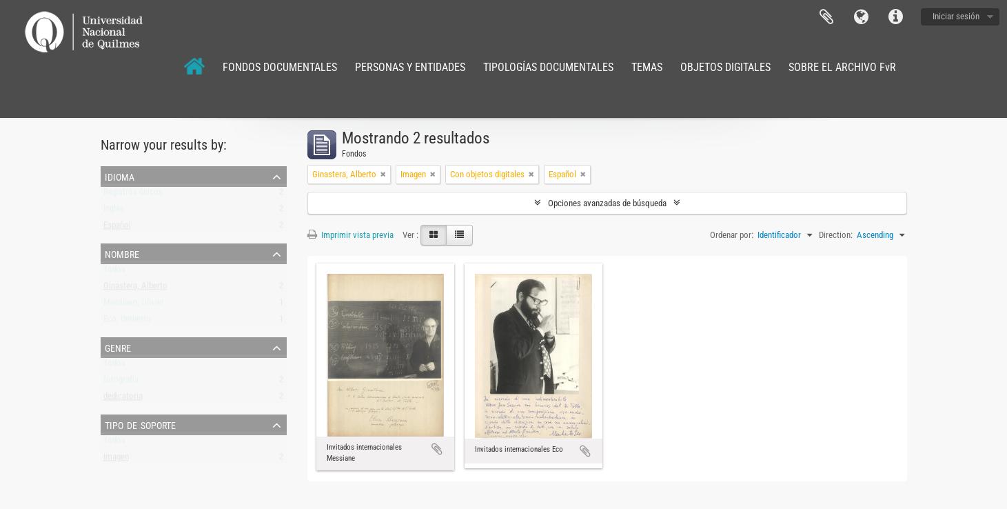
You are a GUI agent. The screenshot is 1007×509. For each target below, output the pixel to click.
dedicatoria (123, 399)
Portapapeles (826, 17)
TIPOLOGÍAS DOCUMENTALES (548, 67)
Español (117, 228)
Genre (118, 347)
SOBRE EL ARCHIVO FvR (842, 67)
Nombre (122, 253)
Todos (114, 272)
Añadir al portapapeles (437, 449)
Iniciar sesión (956, 16)
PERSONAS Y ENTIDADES (410, 67)
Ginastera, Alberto (135, 288)
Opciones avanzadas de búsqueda (607, 203)
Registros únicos (133, 195)
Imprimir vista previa (350, 235)
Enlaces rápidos (895, 17)
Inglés (113, 211)
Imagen (116, 460)
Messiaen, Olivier (133, 305)
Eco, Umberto (127, 322)
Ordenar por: (731, 235)
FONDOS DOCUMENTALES (280, 67)
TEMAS (646, 67)
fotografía (121, 382)
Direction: (836, 235)
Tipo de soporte (140, 424)
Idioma (861, 17)
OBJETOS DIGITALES (725, 67)
